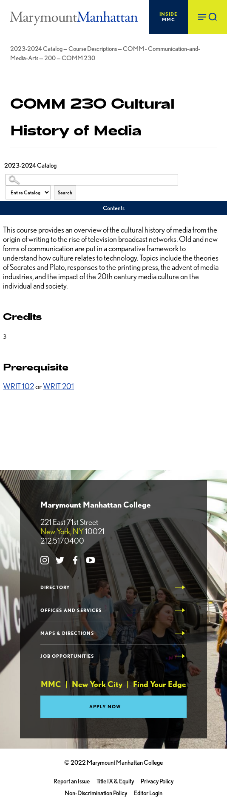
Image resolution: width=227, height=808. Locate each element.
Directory (55, 587)
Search (65, 192)
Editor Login (148, 793)
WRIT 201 (58, 386)
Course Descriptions (92, 49)
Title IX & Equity (115, 781)
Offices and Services (71, 610)
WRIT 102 (18, 386)
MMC (168, 16)
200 (50, 58)
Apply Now (105, 707)
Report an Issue (72, 781)
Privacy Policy (157, 781)
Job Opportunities (67, 656)
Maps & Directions (67, 633)
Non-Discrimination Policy (96, 793)
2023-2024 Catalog (36, 49)
